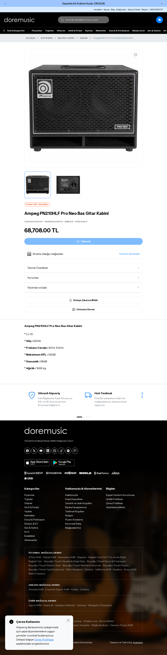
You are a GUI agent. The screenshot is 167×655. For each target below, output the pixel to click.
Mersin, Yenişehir (80, 625)
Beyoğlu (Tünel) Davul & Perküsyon (106, 561)
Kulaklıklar (29, 535)
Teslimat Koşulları (74, 511)
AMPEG (68, 221)
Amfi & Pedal (75, 30)
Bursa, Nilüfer (106, 621)
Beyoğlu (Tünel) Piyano (116, 565)
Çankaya (81, 605)
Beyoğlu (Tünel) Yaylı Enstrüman (46, 569)
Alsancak (48, 605)
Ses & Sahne (154, 30)
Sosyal (107, 9)
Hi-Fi (26, 531)
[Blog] (75, 451)
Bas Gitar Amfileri (66, 38)
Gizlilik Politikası (114, 499)
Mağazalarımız (73, 527)
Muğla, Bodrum (100, 625)
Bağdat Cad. (35, 561)
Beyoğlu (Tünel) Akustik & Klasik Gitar (64, 561)
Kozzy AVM (130, 569)
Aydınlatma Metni (115, 507)
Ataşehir (81, 557)
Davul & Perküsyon (119, 30)
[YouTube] (41, 451)
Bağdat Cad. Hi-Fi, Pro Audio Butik (107, 557)
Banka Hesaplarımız (76, 507)
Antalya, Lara (90, 621)
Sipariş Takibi (134, 9)
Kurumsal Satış (73, 523)
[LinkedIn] (48, 451)
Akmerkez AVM (66, 557)
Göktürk (88, 569)
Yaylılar (89, 30)
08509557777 (156, 9)
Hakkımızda (71, 495)
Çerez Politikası (114, 503)
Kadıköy (117, 569)
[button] (83, 254)
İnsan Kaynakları (74, 499)
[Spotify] (68, 451)
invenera (138, 642)
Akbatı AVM (49, 557)
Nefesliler (101, 30)
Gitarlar (61, 30)
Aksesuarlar (30, 540)
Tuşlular (49, 30)
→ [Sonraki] (161, 3)
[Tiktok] (61, 451)
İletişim (144, 9)
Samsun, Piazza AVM (121, 625)
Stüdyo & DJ (138, 30)
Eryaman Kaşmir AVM (57, 589)
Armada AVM (36, 589)
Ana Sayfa (30, 38)
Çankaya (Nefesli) (65, 605)
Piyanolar (37, 30)
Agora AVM (35, 605)
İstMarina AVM (103, 569)
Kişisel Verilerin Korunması (120, 495)
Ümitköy (84, 589)
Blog (113, 9)
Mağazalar (121, 9)
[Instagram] (55, 451)
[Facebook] (27, 451)
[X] (34, 451)
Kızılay (74, 589)
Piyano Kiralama (74, 519)
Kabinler (84, 38)
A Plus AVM (35, 557)
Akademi (98, 9)
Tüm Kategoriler (14, 30)
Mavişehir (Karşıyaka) (100, 605)
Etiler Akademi (74, 569)
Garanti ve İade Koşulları (78, 503)
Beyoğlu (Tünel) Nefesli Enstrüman (82, 565)
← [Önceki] (5, 3)
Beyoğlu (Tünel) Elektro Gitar (45, 565)
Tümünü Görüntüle (129, 253)
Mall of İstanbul (37, 573)
